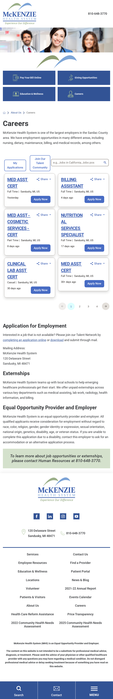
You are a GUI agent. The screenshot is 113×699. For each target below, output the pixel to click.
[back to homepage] (4, 115)
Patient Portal (80, 574)
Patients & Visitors (32, 600)
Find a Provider (80, 565)
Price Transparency (80, 617)
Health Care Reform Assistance (32, 617)
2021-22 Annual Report (80, 591)
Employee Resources (32, 565)
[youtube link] (76, 519)
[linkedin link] (50, 519)
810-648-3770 (97, 13)
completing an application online (24, 342)
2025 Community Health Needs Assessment (80, 627)
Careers (80, 608)
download (57, 342)
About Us (16, 115)
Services (32, 557)
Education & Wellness (32, 574)
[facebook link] (37, 519)
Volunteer (32, 591)
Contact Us (80, 557)
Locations (32, 583)
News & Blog (80, 583)
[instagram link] (63, 519)
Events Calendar (80, 600)
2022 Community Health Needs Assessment (32, 627)
